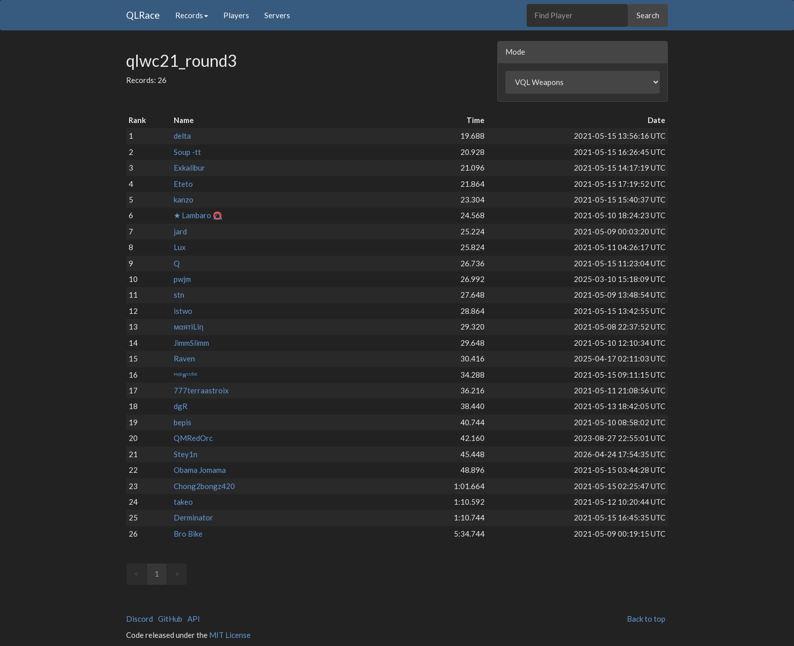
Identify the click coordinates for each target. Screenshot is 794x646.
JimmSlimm (191, 342)
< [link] (136, 573)
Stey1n (185, 454)
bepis (182, 422)
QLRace (143, 15)
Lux (180, 247)
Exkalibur (189, 167)
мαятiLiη (188, 326)
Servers (277, 15)
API (193, 618)
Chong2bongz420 (204, 486)
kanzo (183, 199)
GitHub (170, 618)
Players (236, 15)
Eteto (183, 183)
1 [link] (156, 573)
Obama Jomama (200, 469)
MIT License (230, 634)
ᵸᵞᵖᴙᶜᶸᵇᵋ (185, 374)
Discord (139, 618)
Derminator (193, 517)
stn (179, 294)
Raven (184, 358)
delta (182, 135)
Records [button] (191, 15)
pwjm (182, 279)
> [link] (177, 573)
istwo (183, 310)
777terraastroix (201, 390)
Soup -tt (187, 151)
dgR (180, 406)
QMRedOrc (193, 437)
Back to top (646, 618)
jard (180, 231)
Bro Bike (188, 533)
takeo (183, 501)
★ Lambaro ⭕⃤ (198, 215)
